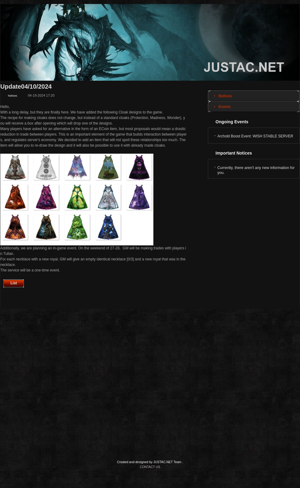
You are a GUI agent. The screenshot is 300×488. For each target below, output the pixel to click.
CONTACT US (150, 467)
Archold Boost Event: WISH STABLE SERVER (255, 136)
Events (225, 107)
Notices (225, 96)
